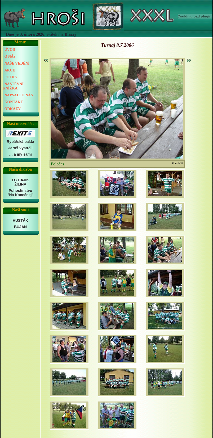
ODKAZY (13, 109)
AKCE (10, 70)
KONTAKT (14, 102)
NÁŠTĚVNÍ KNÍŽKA (13, 86)
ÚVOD (10, 50)
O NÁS (10, 56)
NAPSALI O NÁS (19, 95)
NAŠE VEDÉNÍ (17, 63)
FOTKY (11, 77)
